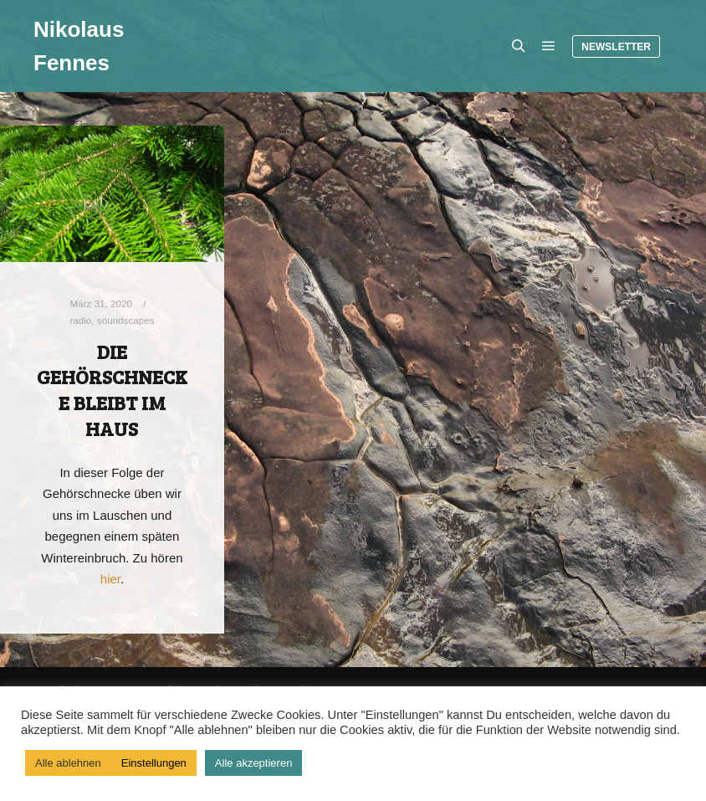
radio (80, 320)
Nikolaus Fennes (78, 46)
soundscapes (126, 320)
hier (110, 579)
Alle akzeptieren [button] (254, 763)
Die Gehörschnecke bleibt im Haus (112, 390)
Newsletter (616, 47)
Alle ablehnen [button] (68, 763)
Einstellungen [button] (154, 763)
